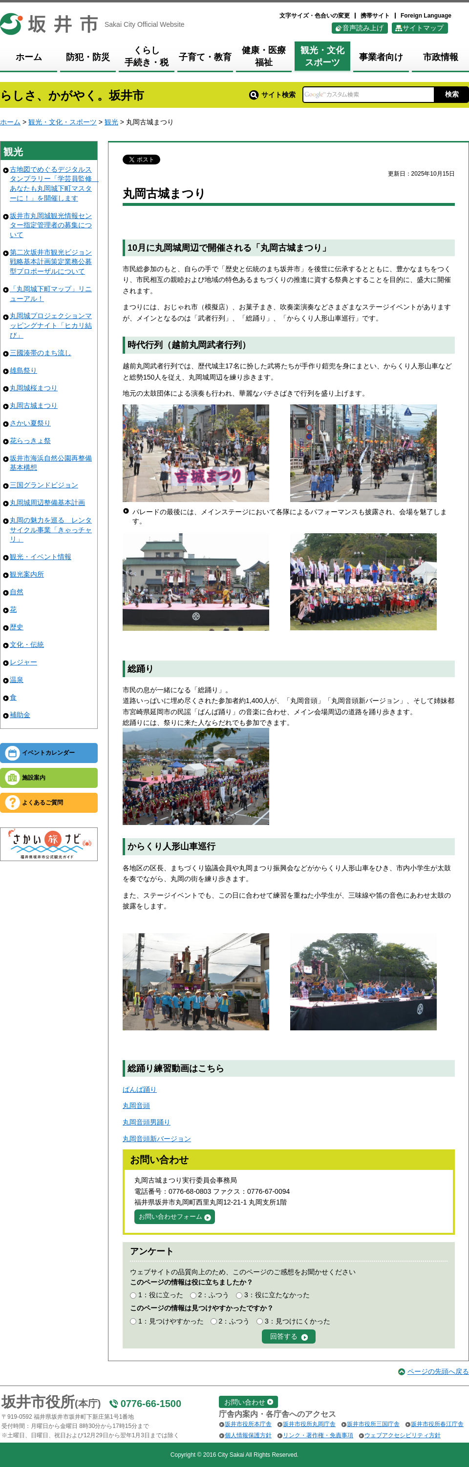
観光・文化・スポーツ (62, 122)
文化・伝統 (27, 644)
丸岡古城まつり (34, 405)
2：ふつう (213, 1295)
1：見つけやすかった (171, 1321)
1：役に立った (160, 1295)
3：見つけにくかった (297, 1321)
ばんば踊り (140, 1089)
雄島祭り (23, 370)
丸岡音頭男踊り (147, 1122)
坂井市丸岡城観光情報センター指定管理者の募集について (51, 225)
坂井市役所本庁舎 (248, 1424)
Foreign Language (426, 15)
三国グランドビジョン (44, 485)
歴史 (16, 627)
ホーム (10, 122)
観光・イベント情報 (40, 557)
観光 (111, 122)
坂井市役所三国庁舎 (373, 1424)
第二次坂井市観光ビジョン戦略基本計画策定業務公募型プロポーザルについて (51, 261)
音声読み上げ (363, 28)
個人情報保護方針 (248, 1435)
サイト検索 (272, 95)
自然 (16, 592)
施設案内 (33, 777)
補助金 (20, 715)
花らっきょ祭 (30, 440)
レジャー (23, 662)
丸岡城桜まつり (34, 388)
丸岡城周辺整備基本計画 (47, 502)
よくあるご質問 (42, 802)
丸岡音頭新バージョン (157, 1139)
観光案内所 (27, 574)
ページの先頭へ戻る (438, 1371)
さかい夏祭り (30, 423)
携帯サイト (375, 15)
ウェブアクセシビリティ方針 (402, 1435)
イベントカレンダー (48, 752)
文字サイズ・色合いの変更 (314, 15)
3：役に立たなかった (277, 1295)
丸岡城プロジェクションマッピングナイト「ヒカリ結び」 (51, 325)
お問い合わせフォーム (170, 1216)
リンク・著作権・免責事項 (318, 1435)
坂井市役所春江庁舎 (437, 1424)
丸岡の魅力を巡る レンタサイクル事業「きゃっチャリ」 (51, 529)
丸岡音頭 (136, 1105)
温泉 (16, 679)
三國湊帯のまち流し (40, 353)
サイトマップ (423, 28)
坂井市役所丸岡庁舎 (309, 1424)
